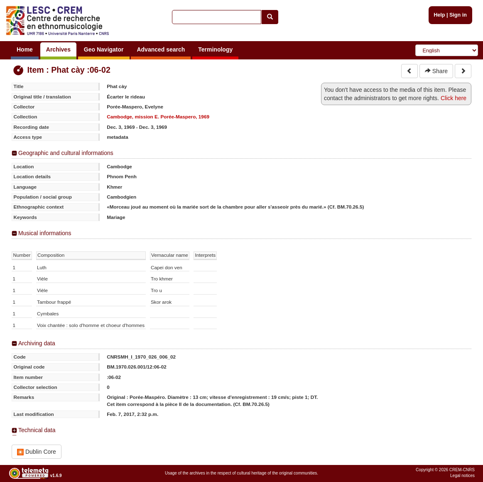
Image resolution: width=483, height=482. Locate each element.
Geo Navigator (104, 49)
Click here (453, 98)
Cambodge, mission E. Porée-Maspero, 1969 (158, 116)
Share (436, 71)
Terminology (215, 49)
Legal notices (462, 475)
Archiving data (36, 343)
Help (439, 15)
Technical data (37, 430)
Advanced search (161, 49)
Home (25, 49)
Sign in (458, 15)
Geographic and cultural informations (65, 153)
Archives (58, 49)
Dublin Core (36, 451)
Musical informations (44, 233)
